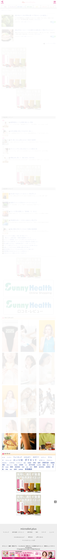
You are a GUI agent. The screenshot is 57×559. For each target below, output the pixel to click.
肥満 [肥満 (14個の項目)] (31, 467)
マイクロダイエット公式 (28, 540)
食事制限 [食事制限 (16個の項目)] (21, 469)
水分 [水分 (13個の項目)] (26, 465)
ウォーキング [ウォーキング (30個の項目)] (17, 457)
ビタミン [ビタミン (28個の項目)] (42, 460)
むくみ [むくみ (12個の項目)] (3, 457)
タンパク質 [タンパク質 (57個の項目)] (18, 460)
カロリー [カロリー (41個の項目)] (36, 457)
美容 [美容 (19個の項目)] (23, 467)
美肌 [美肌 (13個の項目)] (27, 467)
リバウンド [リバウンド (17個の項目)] (19, 463)
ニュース (51, 532)
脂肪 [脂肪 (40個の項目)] (35, 467)
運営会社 (30, 537)
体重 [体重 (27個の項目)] (34, 463)
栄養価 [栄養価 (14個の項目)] (15, 465)
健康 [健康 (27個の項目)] (39, 463)
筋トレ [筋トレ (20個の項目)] (49, 465)
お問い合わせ (39, 537)
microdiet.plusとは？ (19, 537)
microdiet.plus (28, 529)
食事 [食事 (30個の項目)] (15, 469)
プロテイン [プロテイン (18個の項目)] (49, 460)
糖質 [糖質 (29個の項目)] (11, 467)
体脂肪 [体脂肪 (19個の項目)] (29, 463)
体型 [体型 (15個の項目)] (25, 463)
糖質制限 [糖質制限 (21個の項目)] (17, 467)
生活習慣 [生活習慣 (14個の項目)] (39, 465)
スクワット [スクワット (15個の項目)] (43, 457)
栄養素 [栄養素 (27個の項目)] (21, 465)
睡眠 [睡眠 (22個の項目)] (44, 465)
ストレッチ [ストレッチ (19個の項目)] (8, 460)
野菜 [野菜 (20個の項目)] (7, 469)
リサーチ (43, 532)
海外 (37, 532)
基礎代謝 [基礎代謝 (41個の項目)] (45, 463)
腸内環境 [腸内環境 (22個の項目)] (41, 467)
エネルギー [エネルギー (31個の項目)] (27, 457)
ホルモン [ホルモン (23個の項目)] (4, 463)
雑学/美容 (29, 532)
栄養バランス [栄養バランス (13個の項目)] (9, 465)
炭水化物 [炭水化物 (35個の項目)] (32, 465)
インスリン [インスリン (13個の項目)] (9, 457)
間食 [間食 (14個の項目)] (11, 469)
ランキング (6, 532)
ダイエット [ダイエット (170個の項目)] (31, 460)
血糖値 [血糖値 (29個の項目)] (48, 467)
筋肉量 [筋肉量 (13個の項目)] (7, 467)
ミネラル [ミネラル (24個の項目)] (11, 463)
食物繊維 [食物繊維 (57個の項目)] (28, 469)
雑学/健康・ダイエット (18, 532)
